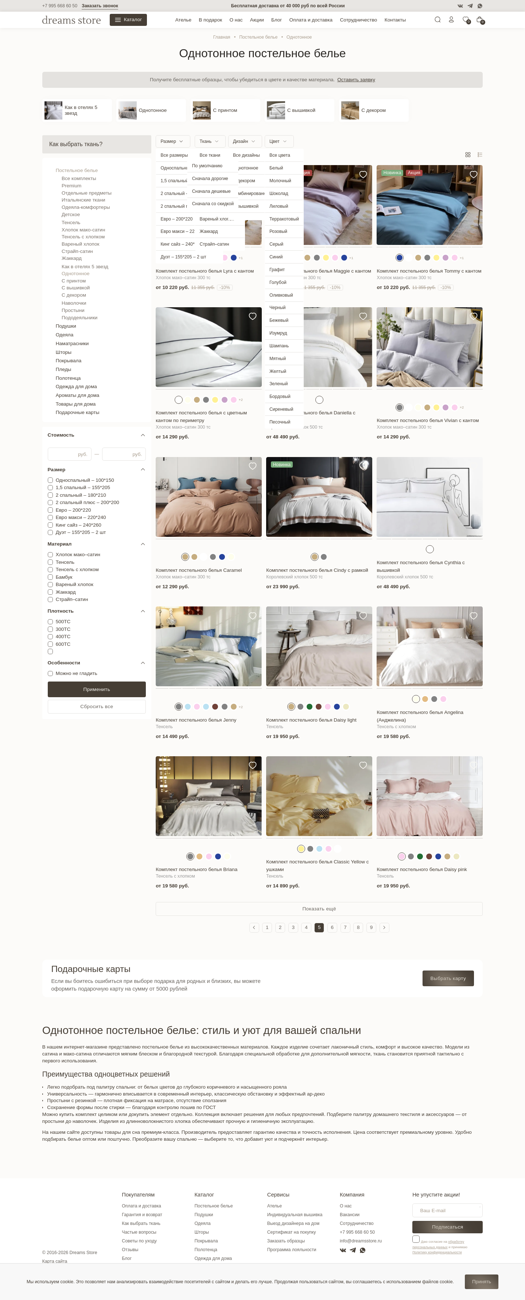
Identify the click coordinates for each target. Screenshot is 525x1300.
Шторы (63, 352)
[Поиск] (437, 21)
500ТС (63, 621)
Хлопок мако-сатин (83, 230)
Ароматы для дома (78, 395)
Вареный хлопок (80, 244)
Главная (221, 37)
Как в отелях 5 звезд (85, 266)
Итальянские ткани (83, 200)
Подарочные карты (78, 412)
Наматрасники (72, 343)
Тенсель (71, 222)
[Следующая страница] (384, 927)
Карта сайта (54, 1261)
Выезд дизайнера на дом (293, 1223)
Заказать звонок (100, 5)
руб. (83, 454)
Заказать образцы (286, 1241)
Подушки (66, 326)
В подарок (210, 20)
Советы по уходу (139, 1241)
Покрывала (69, 360)
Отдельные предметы (87, 193)
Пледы (63, 369)
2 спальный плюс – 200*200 (87, 502)
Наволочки (74, 303)
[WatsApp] (480, 6)
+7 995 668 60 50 (59, 5)
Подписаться (447, 1227)
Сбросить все (96, 706)
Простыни (73, 310)
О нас (235, 20)
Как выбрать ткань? (75, 144)
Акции (257, 20)
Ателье (183, 20)
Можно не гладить (76, 673)
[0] (465, 21)
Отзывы (130, 1249)
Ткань (206, 141)
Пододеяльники (79, 317)
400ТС (63, 636)
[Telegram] (470, 6)
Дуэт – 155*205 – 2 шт (81, 532)
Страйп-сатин (77, 251)
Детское (71, 214)
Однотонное (75, 273)
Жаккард (72, 258)
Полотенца (68, 378)
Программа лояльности (291, 1249)
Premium (71, 185)
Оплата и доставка (310, 20)
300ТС (63, 629)
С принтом (74, 281)
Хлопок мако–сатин (78, 554)
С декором (74, 295)
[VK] (460, 6)
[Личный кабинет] (451, 21)
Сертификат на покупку (291, 1232)
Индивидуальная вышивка (295, 1214)
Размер (168, 141)
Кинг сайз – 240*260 (78, 525)
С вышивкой (76, 287)
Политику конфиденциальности (437, 1252)
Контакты (395, 20)
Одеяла (64, 334)
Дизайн (240, 141)
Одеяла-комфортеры (86, 207)
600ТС (63, 644)
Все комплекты (79, 178)
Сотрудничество (358, 20)
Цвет (274, 141)
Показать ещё (319, 908)
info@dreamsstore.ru (361, 1241)
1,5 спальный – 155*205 (83, 487)
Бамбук (64, 577)
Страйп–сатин (72, 599)
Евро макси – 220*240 (81, 517)
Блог (276, 20)
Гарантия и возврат (142, 1214)
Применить (96, 689)
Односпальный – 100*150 (85, 480)
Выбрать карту (448, 978)
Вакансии (349, 1214)
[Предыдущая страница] (254, 927)
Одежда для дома (76, 386)
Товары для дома (76, 404)
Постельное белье (258, 37)
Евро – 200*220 (73, 510)
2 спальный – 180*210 (81, 495)
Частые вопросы (139, 1232)
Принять (481, 1281)
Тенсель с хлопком (83, 236)
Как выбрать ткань (141, 1223)
